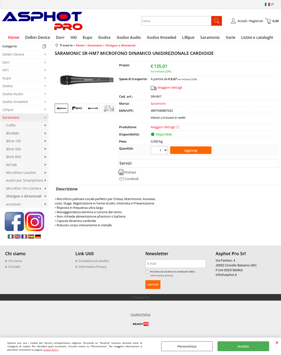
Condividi (132, 180)
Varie (226, 38)
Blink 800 (13, 158)
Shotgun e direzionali (24, 198)
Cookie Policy (50, 349)
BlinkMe (12, 135)
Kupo (89, 38)
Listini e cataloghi (252, 38)
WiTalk (11, 166)
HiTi (5, 72)
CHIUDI (277, 342)
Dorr (64, 38)
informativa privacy (161, 277)
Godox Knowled (160, 38)
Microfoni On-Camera (23, 190)
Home (19, 38)
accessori (13, 206)
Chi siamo (15, 263)
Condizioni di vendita (94, 263)
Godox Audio (128, 38)
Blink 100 (13, 143)
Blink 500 (13, 151)
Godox (105, 38)
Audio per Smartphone (24, 182)
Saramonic (207, 38)
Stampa (130, 173)
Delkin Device (42, 38)
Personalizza (187, 346)
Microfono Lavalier (21, 174)
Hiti (76, 38)
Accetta (243, 346)
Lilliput (186, 38)
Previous (58, 110)
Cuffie (11, 127)
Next (112, 110)
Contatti (14, 268)
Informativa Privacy (93, 268)
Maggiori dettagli (170, 89)
